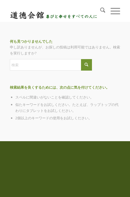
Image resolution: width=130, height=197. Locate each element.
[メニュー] (112, 11)
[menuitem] (100, 11)
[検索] (100, 11)
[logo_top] (54, 11)
